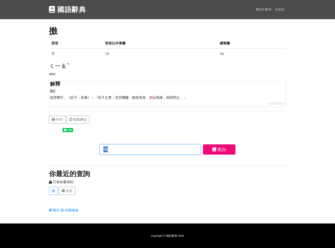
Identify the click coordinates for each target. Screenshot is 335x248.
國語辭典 (67, 10)
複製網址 (78, 119)
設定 (67, 191)
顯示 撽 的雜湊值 (63, 210)
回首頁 (279, 9)
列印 (57, 119)
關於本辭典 (264, 9)
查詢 (219, 149)
